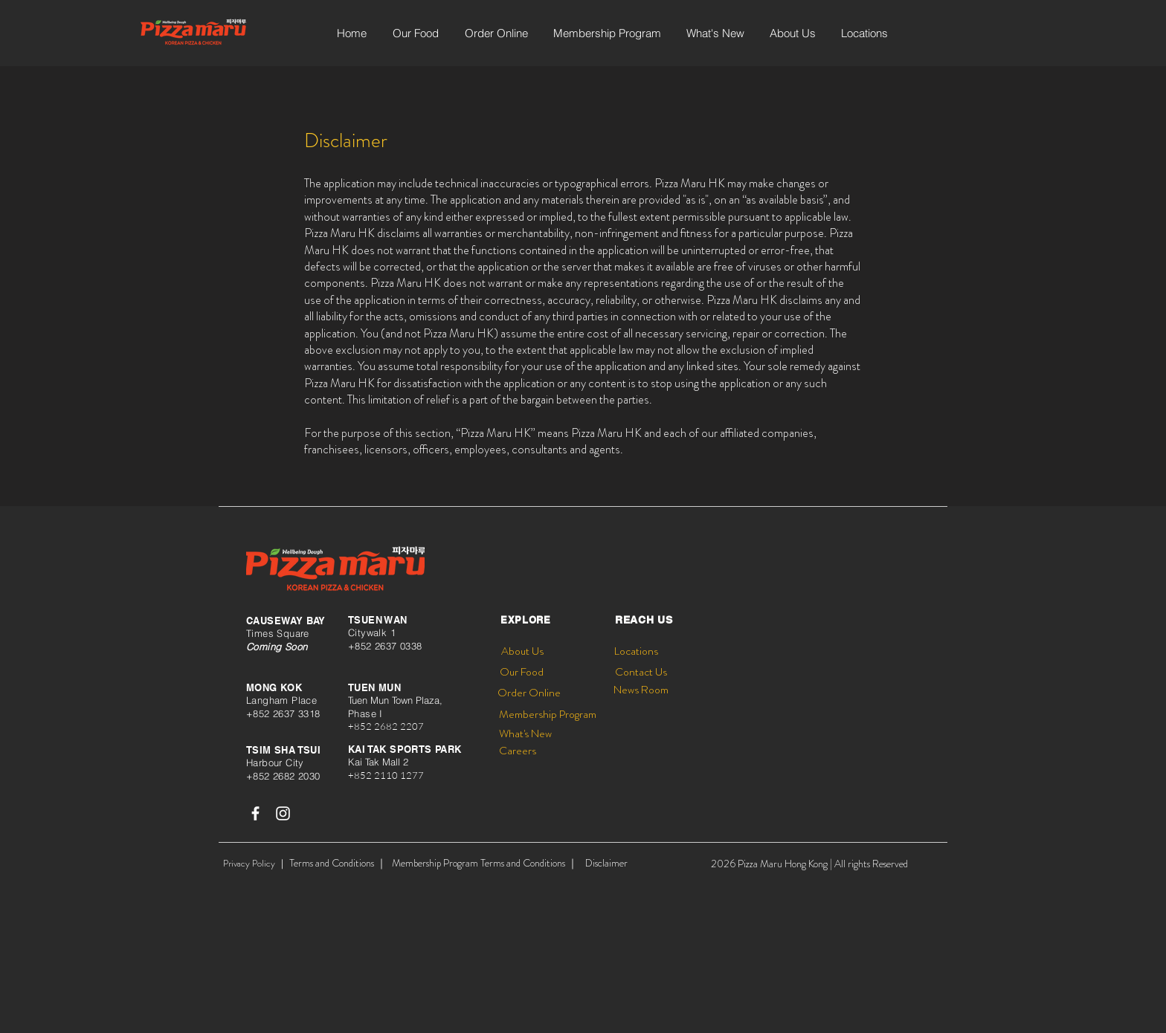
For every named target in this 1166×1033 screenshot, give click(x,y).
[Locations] (636, 651)
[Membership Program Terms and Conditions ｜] (485, 863)
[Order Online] (529, 693)
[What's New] (525, 733)
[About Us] (522, 651)
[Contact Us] (640, 672)
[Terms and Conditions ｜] (338, 863)
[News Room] (641, 690)
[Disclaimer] (606, 863)
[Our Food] (521, 672)
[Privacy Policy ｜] (255, 863)
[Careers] (517, 751)
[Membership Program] (547, 714)
